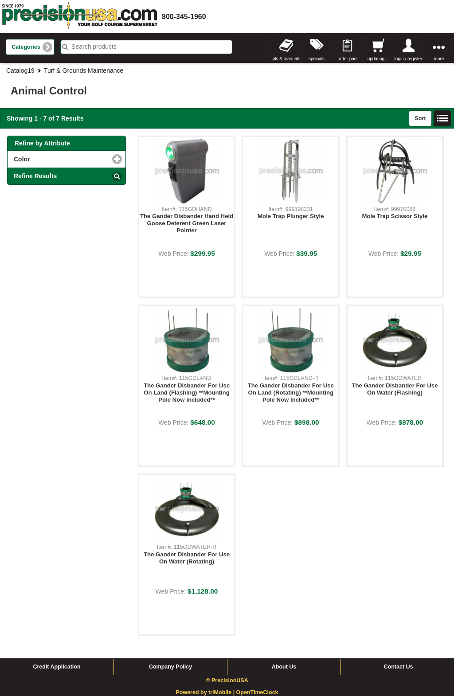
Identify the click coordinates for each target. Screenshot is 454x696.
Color (58, 159)
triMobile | (222, 692)
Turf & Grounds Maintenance (83, 70)
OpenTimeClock (257, 692)
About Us (284, 667)
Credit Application (56, 667)
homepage (80, 16)
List (442, 118)
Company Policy (170, 667)
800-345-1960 (184, 16)
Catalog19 (20, 70)
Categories (26, 47)
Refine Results (35, 176)
